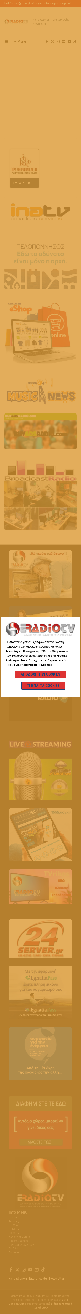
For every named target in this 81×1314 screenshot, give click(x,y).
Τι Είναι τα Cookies (43, 686)
